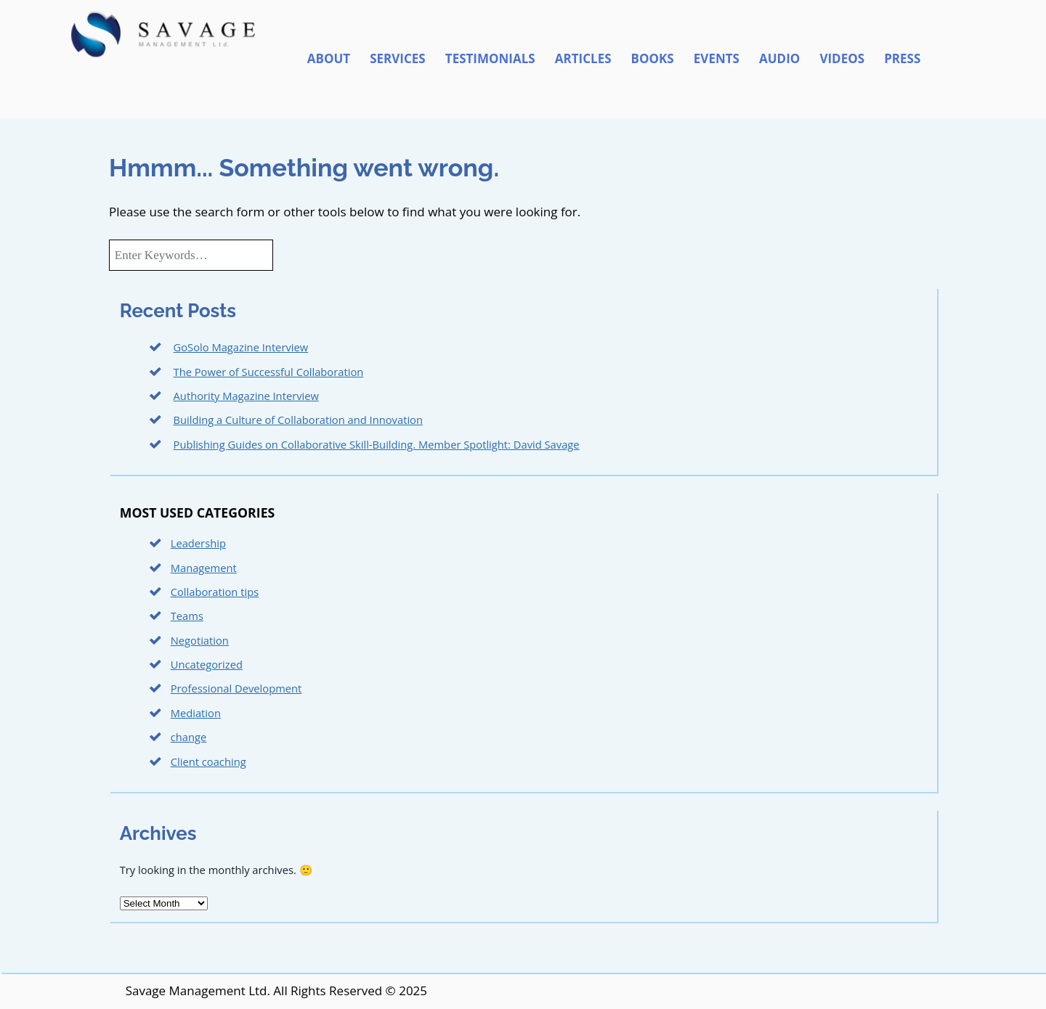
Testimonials (490, 58)
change (189, 737)
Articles (583, 58)
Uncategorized (207, 664)
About (328, 58)
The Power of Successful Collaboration (269, 371)
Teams (187, 615)
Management (204, 567)
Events (716, 58)
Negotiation (200, 640)
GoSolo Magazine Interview (241, 347)
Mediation (196, 713)
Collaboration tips (215, 591)
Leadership (198, 543)
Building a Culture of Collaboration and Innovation (298, 419)
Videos (841, 58)
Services (398, 58)
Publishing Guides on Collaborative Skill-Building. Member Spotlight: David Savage (377, 444)
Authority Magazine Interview (246, 395)
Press (902, 58)
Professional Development (236, 688)
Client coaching (208, 761)
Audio (779, 58)
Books (652, 58)
